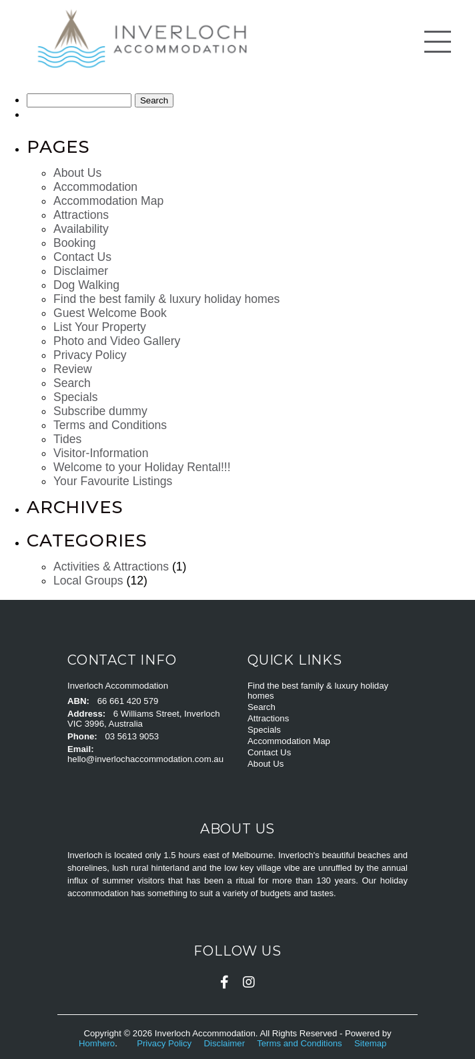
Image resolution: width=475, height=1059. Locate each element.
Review (72, 369)
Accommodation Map (108, 201)
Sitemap (371, 1043)
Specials (75, 397)
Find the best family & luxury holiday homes (166, 299)
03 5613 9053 (132, 736)
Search (72, 383)
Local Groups (88, 580)
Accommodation (95, 187)
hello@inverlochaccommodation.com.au (145, 759)
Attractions (81, 215)
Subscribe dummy (100, 411)
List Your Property (99, 327)
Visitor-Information (100, 453)
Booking (74, 243)
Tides (67, 439)
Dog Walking (86, 285)
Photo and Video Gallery (116, 341)
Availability (81, 229)
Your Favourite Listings (112, 481)
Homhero (97, 1043)
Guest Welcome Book (110, 313)
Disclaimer (80, 271)
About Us (77, 173)
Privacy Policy (90, 355)
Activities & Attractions (111, 566)
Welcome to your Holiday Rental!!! (142, 467)
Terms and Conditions (110, 425)
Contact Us (82, 257)
